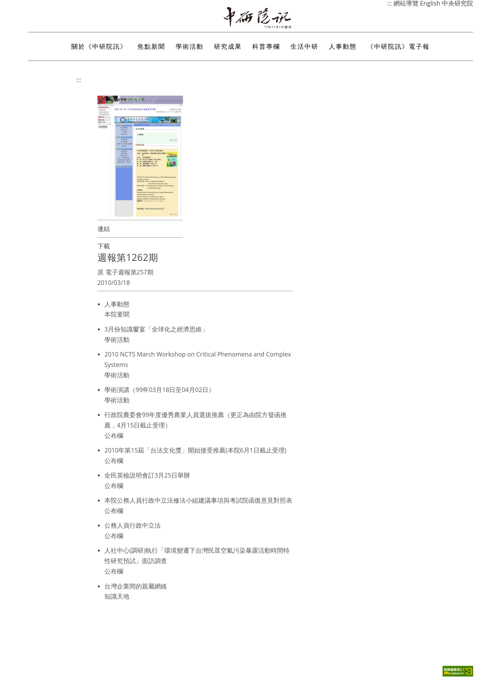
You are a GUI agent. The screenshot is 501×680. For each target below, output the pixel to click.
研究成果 (228, 46)
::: (79, 79)
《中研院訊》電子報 (398, 46)
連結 (103, 228)
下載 (103, 246)
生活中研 (304, 46)
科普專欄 (266, 46)
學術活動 (190, 46)
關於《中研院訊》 (99, 46)
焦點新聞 (151, 46)
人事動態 (343, 46)
